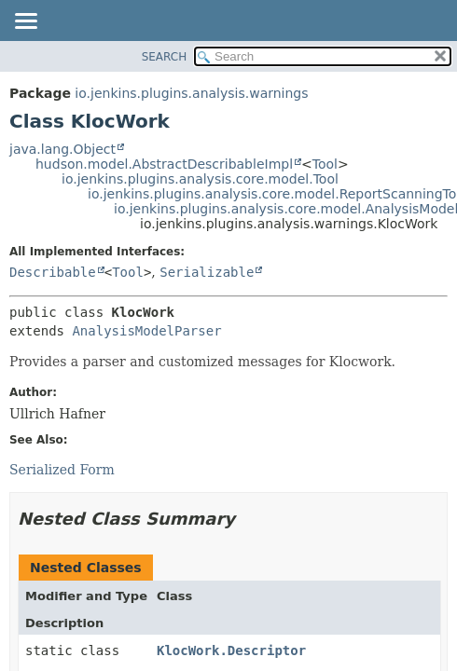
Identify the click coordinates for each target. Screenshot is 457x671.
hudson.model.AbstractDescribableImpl (164, 164)
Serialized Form (62, 469)
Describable (52, 272)
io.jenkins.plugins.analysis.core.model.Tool (200, 178)
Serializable (206, 272)
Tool (325, 164)
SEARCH (164, 56)
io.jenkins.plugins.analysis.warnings (191, 93)
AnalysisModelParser (146, 330)
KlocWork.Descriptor (231, 650)
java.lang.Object (62, 149)
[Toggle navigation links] (25, 22)
